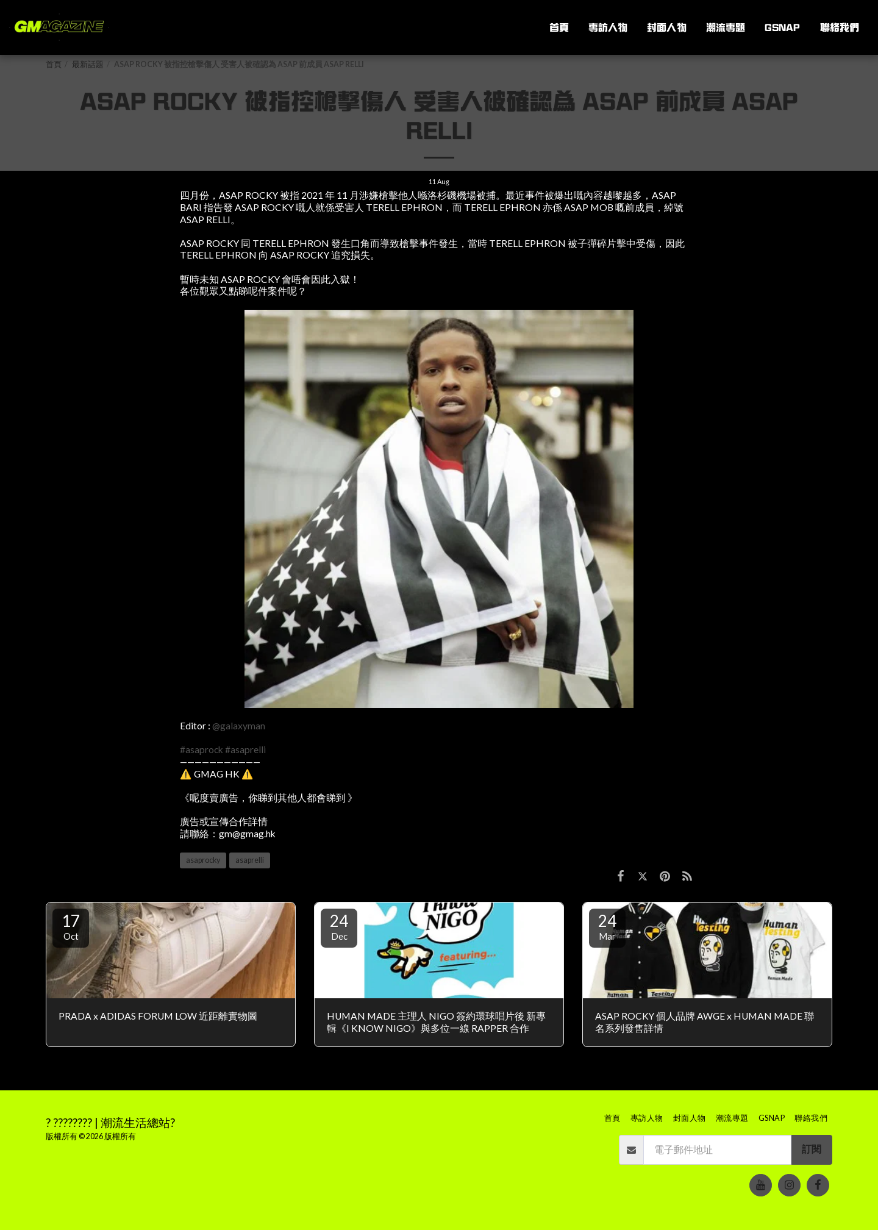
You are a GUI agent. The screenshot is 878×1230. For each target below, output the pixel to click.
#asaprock (201, 749)
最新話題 (88, 64)
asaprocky (203, 860)
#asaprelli (245, 749)
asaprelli (249, 860)
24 (339, 926)
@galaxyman (238, 725)
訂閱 (811, 1148)
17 (70, 926)
